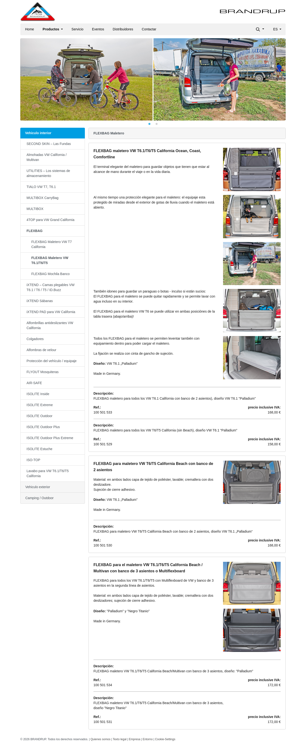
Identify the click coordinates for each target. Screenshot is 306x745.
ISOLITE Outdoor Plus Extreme (50, 438)
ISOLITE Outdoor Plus (43, 427)
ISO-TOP (33, 460)
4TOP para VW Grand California (50, 220)
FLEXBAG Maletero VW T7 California (51, 244)
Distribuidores (123, 29)
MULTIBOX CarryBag (43, 198)
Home (29, 29)
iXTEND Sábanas (40, 301)
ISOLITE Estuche (39, 449)
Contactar (149, 29)
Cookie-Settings (165, 739)
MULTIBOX (35, 209)
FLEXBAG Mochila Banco (50, 274)
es (276, 29)
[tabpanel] (153, 79)
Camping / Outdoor (39, 498)
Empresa (134, 739)
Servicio (77, 29)
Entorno (148, 739)
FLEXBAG (35, 231)
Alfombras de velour (41, 350)
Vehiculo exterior (37, 487)
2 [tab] (156, 124)
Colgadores (35, 339)
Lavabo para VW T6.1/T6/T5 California (48, 473)
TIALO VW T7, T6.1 (41, 187)
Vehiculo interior (38, 133)
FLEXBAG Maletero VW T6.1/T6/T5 (49, 260)
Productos (51, 29)
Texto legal (119, 739)
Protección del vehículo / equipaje (51, 361)
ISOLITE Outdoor (39, 416)
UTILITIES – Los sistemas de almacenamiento (48, 173)
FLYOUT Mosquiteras (43, 372)
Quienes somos (100, 739)
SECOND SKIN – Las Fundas (49, 144)
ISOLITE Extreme (40, 405)
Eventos (98, 29)
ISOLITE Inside (38, 394)
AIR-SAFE (34, 383)
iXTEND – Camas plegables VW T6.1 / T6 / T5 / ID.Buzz (51, 287)
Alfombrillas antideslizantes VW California (50, 325)
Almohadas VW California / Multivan (46, 157)
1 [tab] (149, 124)
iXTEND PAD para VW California (51, 312)
